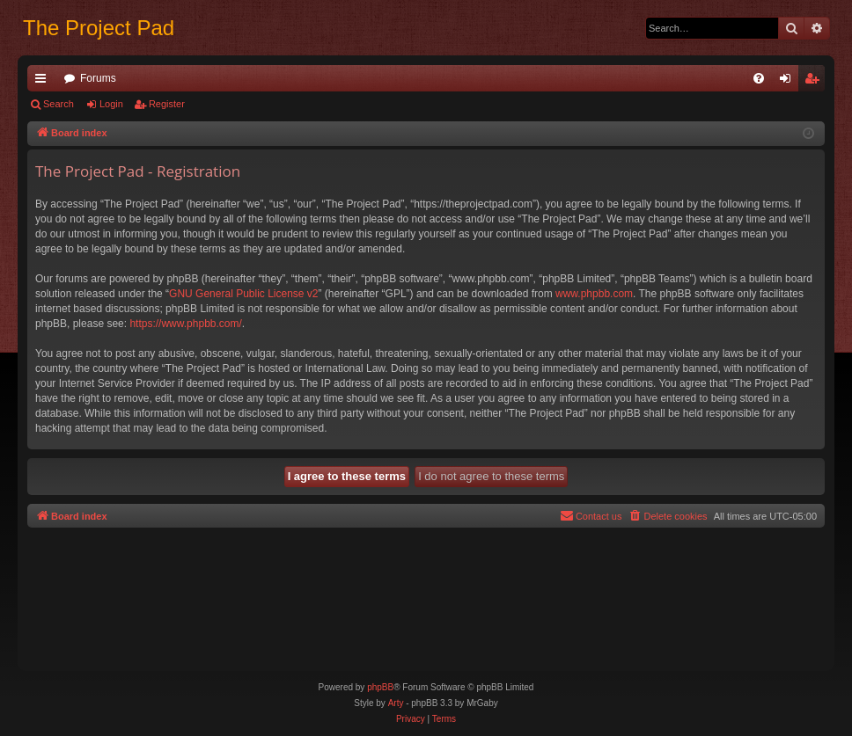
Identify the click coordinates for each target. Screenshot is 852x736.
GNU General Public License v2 (243, 294)
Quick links (44, 81)
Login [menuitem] (789, 81)
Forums (98, 78)
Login (111, 103)
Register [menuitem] (815, 81)
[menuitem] (759, 78)
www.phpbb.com (594, 294)
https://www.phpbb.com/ (185, 323)
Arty (396, 703)
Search (58, 103)
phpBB (380, 687)
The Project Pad (98, 28)
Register (167, 103)
